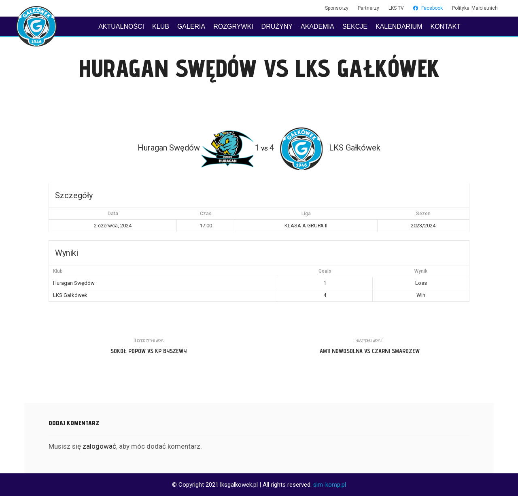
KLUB (160, 26)
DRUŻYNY (277, 26)
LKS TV (396, 8)
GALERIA (191, 26)
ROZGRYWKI (233, 26)
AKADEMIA (317, 26)
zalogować (99, 446)
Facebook (428, 8)
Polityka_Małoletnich (475, 8)
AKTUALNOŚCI (121, 26)
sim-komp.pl (329, 484)
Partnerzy (368, 8)
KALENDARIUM (399, 26)
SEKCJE (354, 26)
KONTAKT (445, 26)
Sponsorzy (336, 8)
